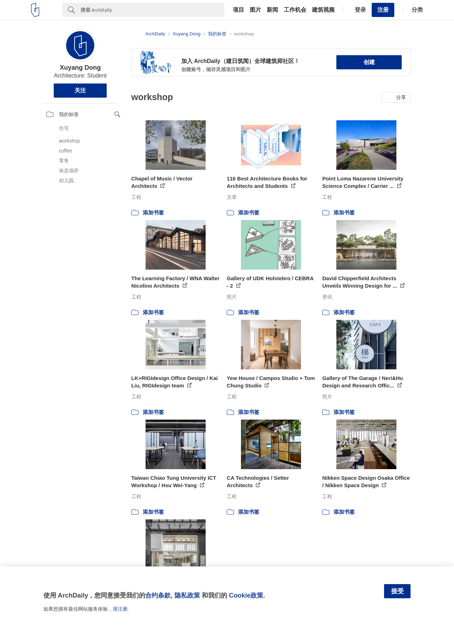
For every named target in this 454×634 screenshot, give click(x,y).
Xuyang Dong (80, 67)
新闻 (272, 10)
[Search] (152, 10)
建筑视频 (323, 10)
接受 (397, 591)
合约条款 (158, 595)
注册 (383, 10)
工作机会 (295, 10)
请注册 (120, 609)
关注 (80, 90)
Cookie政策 (246, 595)
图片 (255, 10)
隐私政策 (187, 595)
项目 (238, 10)
